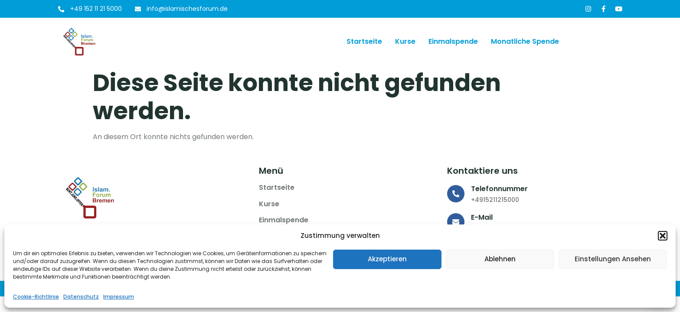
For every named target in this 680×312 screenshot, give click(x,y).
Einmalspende (453, 41)
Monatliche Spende (525, 41)
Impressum (118, 296)
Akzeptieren (387, 258)
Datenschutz (81, 296)
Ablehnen (500, 258)
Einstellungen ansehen (613, 258)
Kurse (405, 41)
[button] (662, 235)
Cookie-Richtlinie (36, 296)
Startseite (364, 41)
